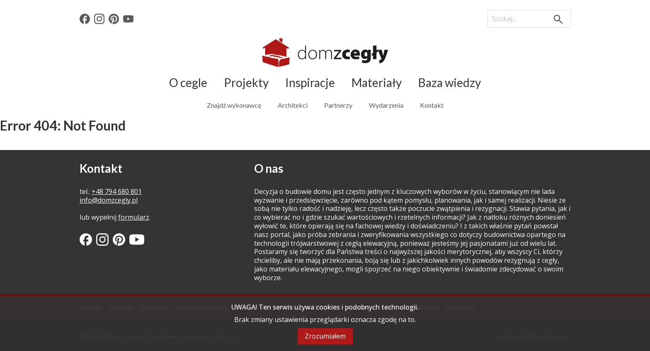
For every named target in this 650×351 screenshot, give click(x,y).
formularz (133, 217)
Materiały (377, 82)
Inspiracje (310, 82)
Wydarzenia (386, 105)
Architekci (293, 105)
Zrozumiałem (325, 336)
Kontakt (432, 105)
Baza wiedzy (449, 82)
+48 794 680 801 (117, 191)
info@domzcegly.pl (109, 200)
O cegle (188, 82)
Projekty (246, 82)
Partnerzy (338, 105)
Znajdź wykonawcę (234, 105)
